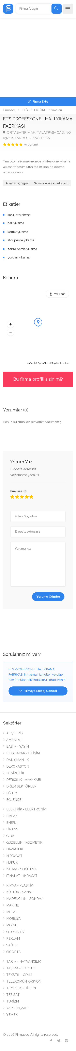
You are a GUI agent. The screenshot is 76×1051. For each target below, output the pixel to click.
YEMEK (12, 1015)
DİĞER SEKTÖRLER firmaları (42, 110)
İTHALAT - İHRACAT (21, 876)
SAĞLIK (12, 945)
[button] (10, 324)
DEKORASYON (17, 766)
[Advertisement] (38, 57)
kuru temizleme (19, 215)
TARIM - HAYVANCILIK (23, 961)
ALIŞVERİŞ (14, 733)
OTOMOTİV (15, 932)
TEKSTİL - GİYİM (19, 975)
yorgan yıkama (18, 257)
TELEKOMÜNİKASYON (23, 981)
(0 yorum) (31, 144)
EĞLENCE (13, 800)
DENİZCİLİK (15, 773)
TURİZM (12, 1001)
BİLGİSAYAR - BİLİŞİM (23, 753)
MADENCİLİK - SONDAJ (24, 899)
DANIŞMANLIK (17, 760)
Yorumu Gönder (48, 596)
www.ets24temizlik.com (51, 183)
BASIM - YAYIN (17, 746)
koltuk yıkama (17, 232)
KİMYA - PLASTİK (19, 885)
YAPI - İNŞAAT (17, 1008)
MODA (11, 925)
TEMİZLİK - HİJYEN (21, 988)
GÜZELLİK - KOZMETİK (24, 842)
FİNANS (12, 829)
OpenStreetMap (47, 363)
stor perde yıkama (20, 240)
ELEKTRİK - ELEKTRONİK (26, 809)
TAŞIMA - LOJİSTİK (21, 968)
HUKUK (12, 862)
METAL (11, 912)
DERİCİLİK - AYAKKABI (23, 780)
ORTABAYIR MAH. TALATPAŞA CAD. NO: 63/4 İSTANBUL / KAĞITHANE (37, 135)
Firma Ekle (38, 101)
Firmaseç (9, 110)
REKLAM (13, 938)
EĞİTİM (11, 793)
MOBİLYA (13, 919)
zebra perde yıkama (22, 249)
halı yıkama (15, 223)
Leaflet (30, 363)
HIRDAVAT (14, 856)
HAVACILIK (14, 849)
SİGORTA (13, 952)
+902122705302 (17, 183)
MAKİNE (12, 905)
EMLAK (12, 816)
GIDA (10, 836)
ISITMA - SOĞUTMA (21, 869)
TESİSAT (13, 995)
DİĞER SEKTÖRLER (21, 786)
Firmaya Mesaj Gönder (38, 691)
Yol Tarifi (59, 294)
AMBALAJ (13, 740)
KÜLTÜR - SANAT (19, 892)
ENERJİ (11, 823)
